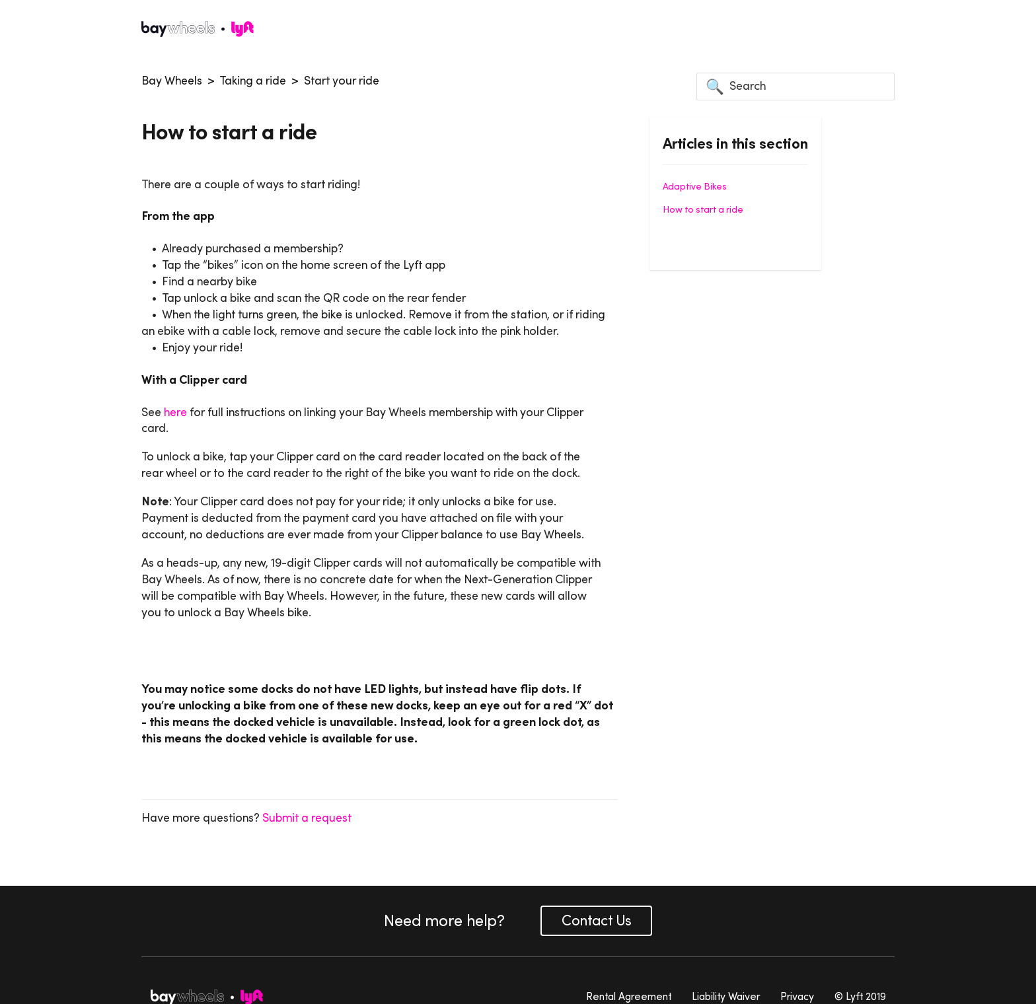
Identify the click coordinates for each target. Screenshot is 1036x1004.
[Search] (795, 86)
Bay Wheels (171, 80)
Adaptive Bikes (695, 186)
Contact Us (596, 920)
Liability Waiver (726, 996)
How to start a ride (703, 209)
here (175, 412)
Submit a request (307, 817)
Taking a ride (252, 80)
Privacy (797, 996)
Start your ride (341, 80)
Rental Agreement (628, 996)
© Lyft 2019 (860, 996)
